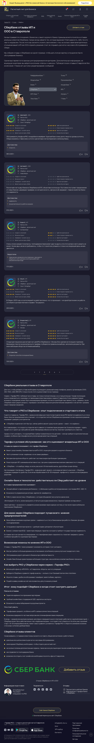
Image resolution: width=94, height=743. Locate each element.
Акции (60, 16)
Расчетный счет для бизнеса (20, 9)
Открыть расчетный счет (12, 16)
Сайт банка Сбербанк (47, 710)
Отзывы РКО (85, 16)
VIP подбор (59, 729)
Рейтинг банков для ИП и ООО (72, 16)
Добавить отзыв (78, 27)
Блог (56, 726)
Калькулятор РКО (51, 16)
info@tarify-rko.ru (61, 723)
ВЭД (42, 16)
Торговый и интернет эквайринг (30, 16)
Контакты (58, 732)
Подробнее (85, 3)
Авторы (75, 739)
